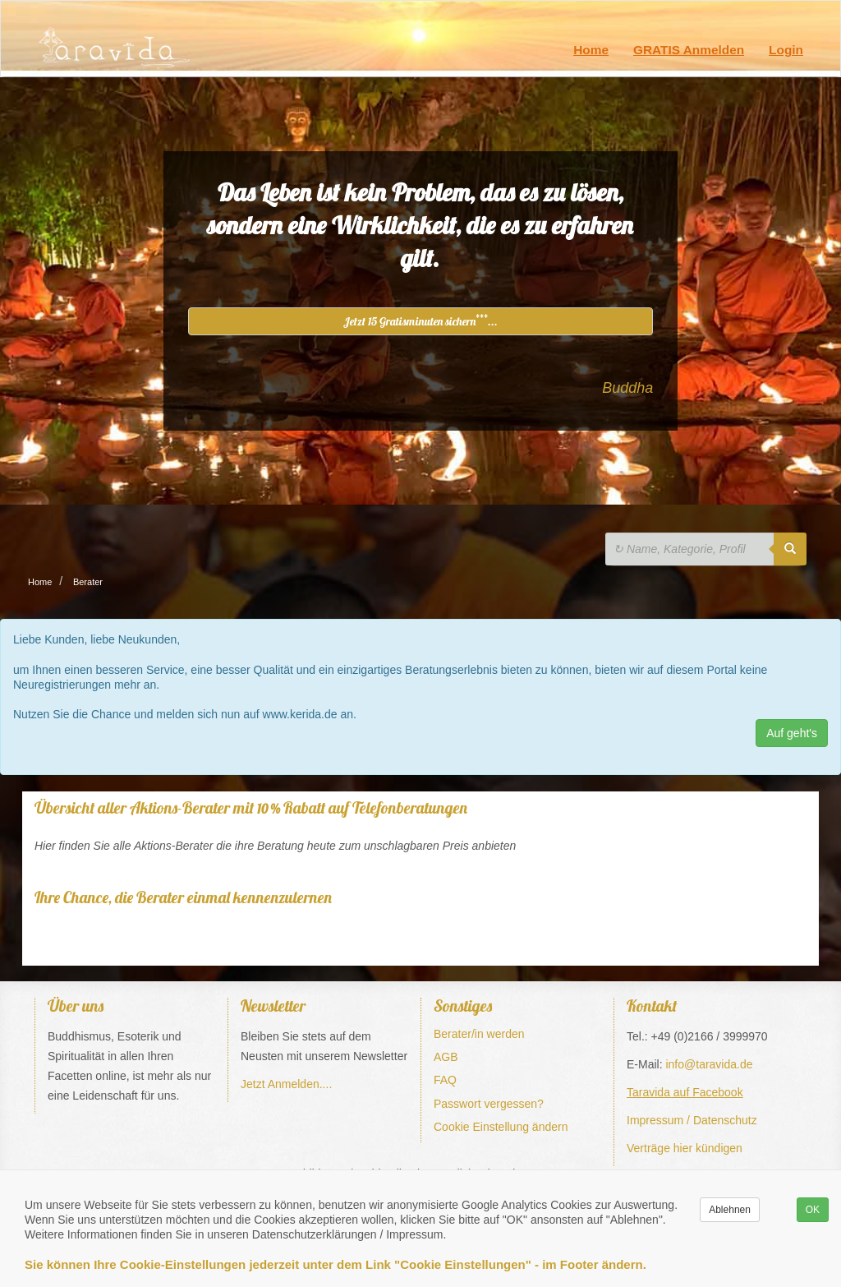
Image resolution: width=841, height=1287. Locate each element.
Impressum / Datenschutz (692, 1120)
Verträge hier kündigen (684, 1148)
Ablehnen (730, 1210)
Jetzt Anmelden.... (286, 1084)
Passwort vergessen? (489, 1103)
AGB (446, 1056)
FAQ (445, 1079)
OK (813, 1210)
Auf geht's (791, 733)
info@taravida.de (708, 1064)
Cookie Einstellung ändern (501, 1126)
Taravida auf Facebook (685, 1092)
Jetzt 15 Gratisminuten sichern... (420, 320)
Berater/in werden (479, 1033)
